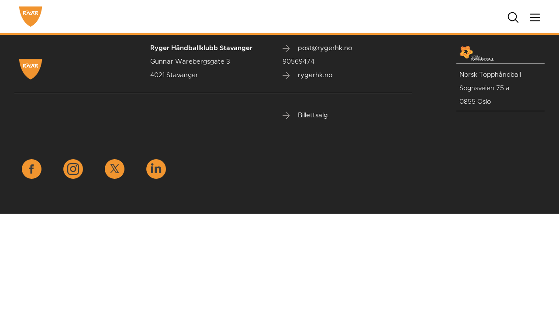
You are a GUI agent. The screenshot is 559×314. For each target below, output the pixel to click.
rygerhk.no (307, 75)
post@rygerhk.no (317, 48)
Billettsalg (305, 115)
